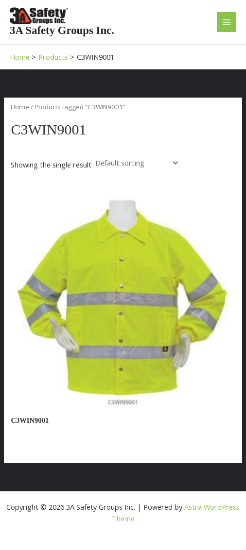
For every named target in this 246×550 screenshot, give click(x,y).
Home (20, 106)
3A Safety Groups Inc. (62, 30)
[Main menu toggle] (226, 22)
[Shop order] (135, 162)
